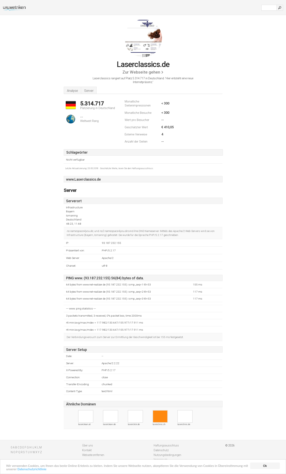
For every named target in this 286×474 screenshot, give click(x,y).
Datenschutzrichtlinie (31, 469)
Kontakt (87, 450)
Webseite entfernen (93, 455)
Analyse (72, 91)
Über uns (87, 445)
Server (88, 91)
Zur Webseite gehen (141, 72)
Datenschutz (161, 450)
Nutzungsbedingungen (167, 455)
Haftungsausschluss (166, 445)
